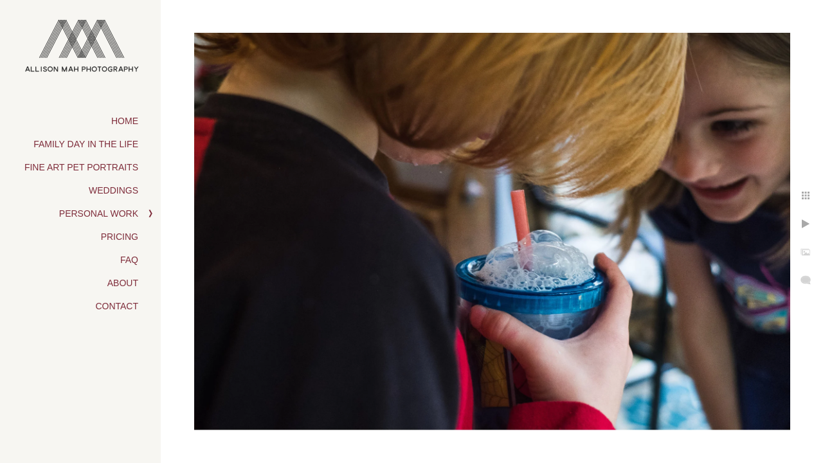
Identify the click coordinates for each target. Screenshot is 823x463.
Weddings (113, 190)
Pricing (119, 237)
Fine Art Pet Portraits (81, 167)
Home (124, 121)
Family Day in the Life (85, 144)
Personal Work (98, 213)
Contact (116, 306)
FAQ (129, 260)
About (122, 283)
